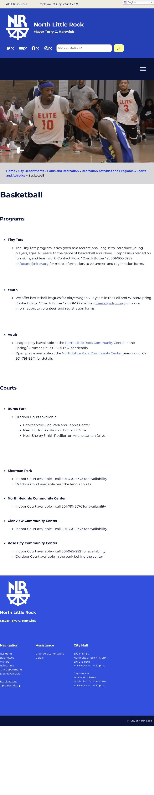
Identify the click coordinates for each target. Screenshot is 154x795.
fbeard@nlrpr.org (34, 264)
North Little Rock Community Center (95, 343)
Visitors (4, 661)
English (130, 2)
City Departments (31, 171)
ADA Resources (16, 4)
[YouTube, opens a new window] (23, 48)
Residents (6, 653)
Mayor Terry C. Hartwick (18, 620)
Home (10, 171)
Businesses (7, 657)
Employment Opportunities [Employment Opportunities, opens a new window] (58, 4)
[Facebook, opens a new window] (35, 48)
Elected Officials (10, 673)
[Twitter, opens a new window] (10, 48)
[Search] (119, 48)
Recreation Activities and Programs (108, 171)
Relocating (7, 665)
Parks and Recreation (63, 171)
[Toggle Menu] (143, 69)
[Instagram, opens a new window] (48, 48)
